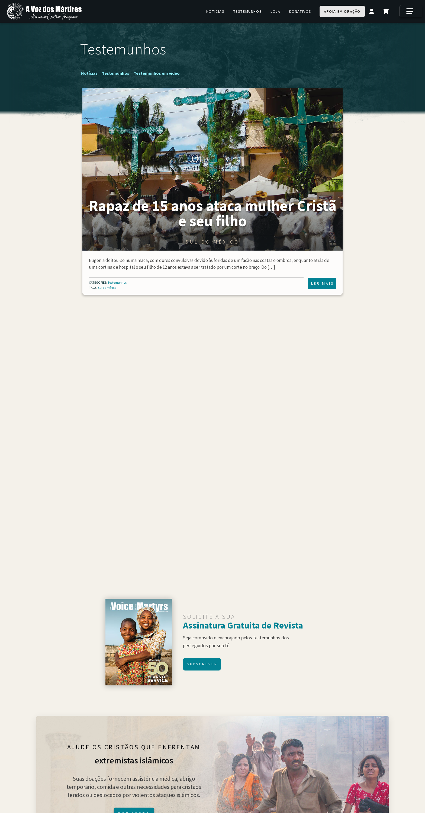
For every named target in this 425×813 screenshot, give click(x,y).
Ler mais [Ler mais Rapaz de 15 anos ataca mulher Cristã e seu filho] (322, 283)
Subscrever (202, 664)
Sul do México (107, 288)
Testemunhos (247, 11)
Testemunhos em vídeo (157, 73)
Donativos (300, 11)
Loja (275, 11)
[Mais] (411, 11)
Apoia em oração (342, 11)
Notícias (215, 11)
